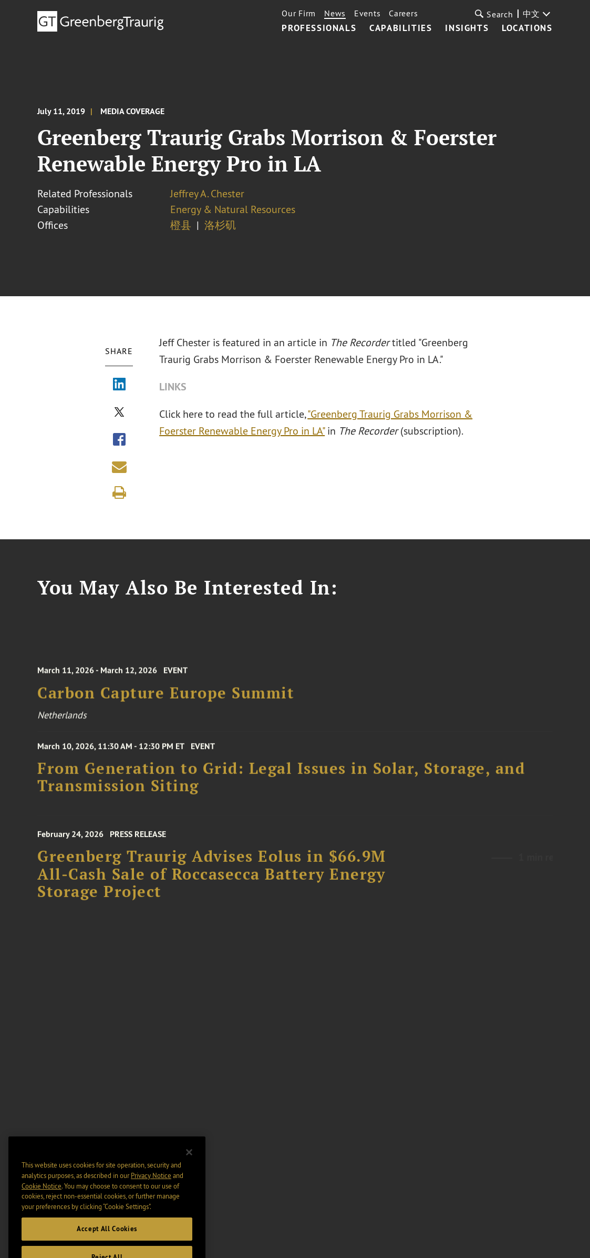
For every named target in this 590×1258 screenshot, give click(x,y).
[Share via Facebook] (119, 440)
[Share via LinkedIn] (119, 385)
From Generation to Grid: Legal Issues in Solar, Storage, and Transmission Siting (281, 785)
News (335, 13)
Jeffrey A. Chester (207, 193)
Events (367, 13)
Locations (527, 28)
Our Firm (299, 13)
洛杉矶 (220, 225)
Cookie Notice (41, 1206)
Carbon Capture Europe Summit (165, 703)
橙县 (180, 225)
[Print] (119, 492)
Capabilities (400, 28)
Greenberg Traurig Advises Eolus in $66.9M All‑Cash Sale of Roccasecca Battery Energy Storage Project (211, 887)
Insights (467, 28)
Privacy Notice (151, 1196)
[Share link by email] (119, 466)
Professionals (319, 28)
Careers (403, 13)
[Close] (189, 1173)
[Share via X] (119, 413)
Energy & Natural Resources (232, 209)
